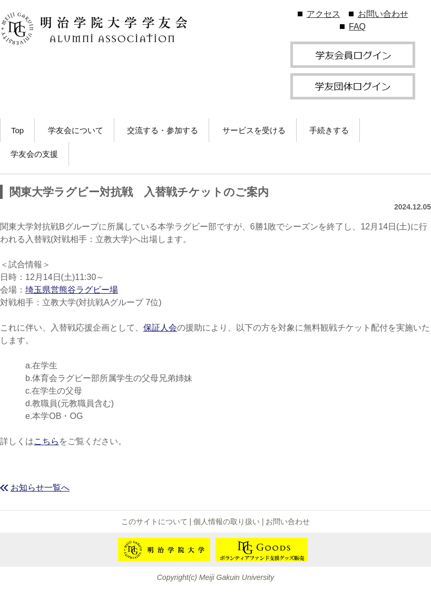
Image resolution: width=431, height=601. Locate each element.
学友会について (75, 130)
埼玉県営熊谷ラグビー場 (71, 289)
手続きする (329, 130)
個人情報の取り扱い (226, 521)
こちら (46, 441)
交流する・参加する (162, 130)
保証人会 (160, 327)
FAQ (357, 26)
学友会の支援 (34, 153)
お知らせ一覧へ (40, 487)
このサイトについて (154, 521)
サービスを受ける (254, 130)
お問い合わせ (383, 13)
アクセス (323, 13)
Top (17, 130)
